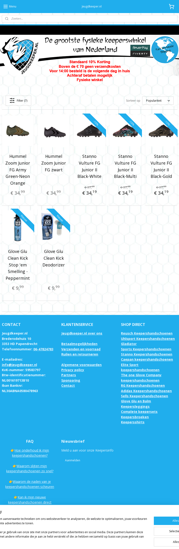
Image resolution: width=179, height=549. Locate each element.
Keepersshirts (133, 422)
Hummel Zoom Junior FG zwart (53, 163)
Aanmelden (72, 460)
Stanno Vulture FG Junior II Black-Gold (161, 166)
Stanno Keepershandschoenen (146, 354)
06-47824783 (43, 349)
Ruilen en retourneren (79, 354)
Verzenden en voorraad (80, 349)
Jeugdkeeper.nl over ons (81, 333)
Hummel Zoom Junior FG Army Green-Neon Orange (17, 169)
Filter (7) (18, 100)
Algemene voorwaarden (81, 365)
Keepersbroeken (135, 417)
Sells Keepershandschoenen (144, 396)
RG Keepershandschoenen (143, 385)
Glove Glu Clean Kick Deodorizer (53, 258)
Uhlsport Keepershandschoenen (148, 338)
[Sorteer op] (157, 100)
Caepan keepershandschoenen (147, 359)
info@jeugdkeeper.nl (19, 365)
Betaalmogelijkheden (79, 344)
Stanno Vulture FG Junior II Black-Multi (125, 166)
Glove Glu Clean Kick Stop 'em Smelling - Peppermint (18, 265)
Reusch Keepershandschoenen (146, 333)
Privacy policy (72, 370)
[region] (59, 528)
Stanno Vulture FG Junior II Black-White (89, 166)
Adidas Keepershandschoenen (146, 391)
